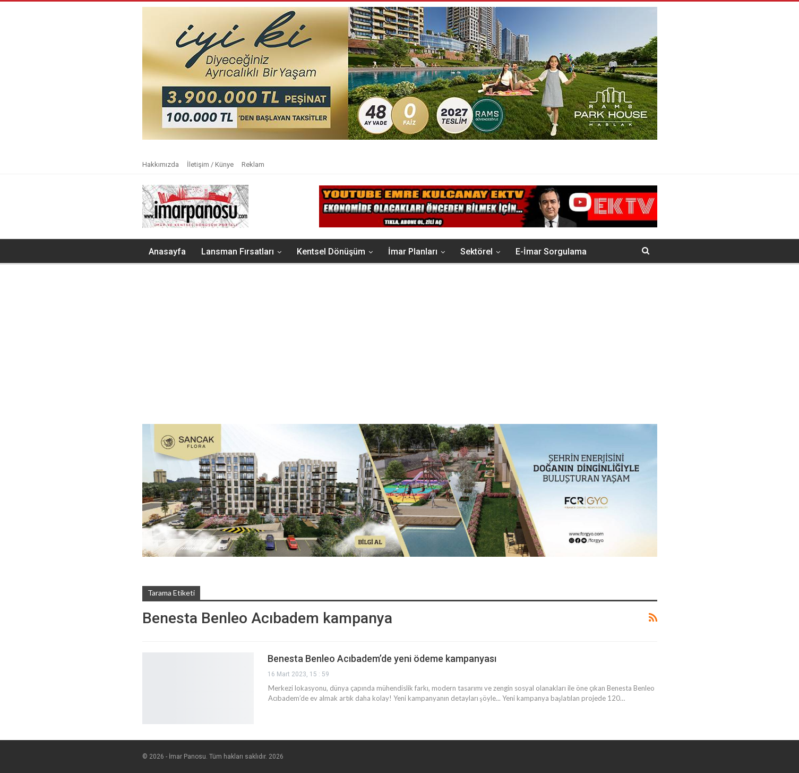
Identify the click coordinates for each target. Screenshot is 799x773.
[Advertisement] (399, 344)
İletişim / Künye (210, 164)
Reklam (253, 164)
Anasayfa (167, 252)
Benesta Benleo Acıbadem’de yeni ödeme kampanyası (382, 658)
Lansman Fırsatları (237, 252)
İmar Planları (412, 252)
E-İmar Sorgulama (551, 252)
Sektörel (476, 252)
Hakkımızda (160, 164)
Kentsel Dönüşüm (331, 252)
